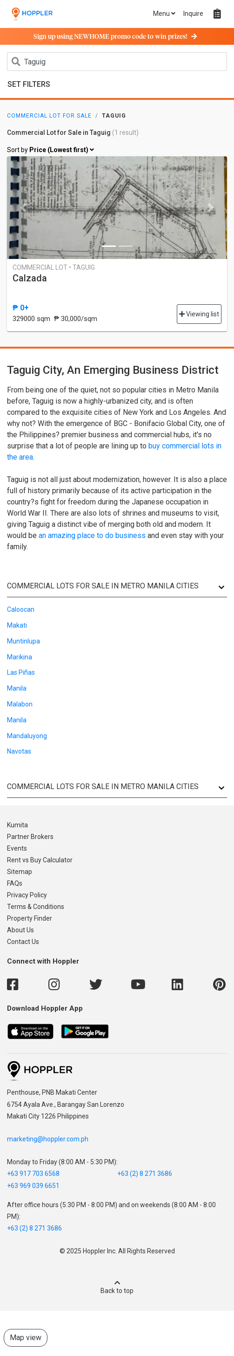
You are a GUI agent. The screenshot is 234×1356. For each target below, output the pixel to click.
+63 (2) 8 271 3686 (144, 1173)
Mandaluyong (27, 736)
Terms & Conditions (35, 906)
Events (17, 848)
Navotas (19, 751)
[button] (23, 207)
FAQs (14, 883)
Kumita (17, 825)
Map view (25, 1337)
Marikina (19, 657)
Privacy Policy (27, 895)
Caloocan (20, 609)
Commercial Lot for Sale (49, 115)
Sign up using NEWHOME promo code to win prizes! (115, 37)
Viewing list (199, 314)
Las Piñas (21, 672)
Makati (17, 625)
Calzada (30, 278)
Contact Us (23, 941)
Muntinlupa (23, 641)
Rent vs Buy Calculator (40, 860)
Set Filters (28, 84)
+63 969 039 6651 (33, 1185)
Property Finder (29, 918)
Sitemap (19, 871)
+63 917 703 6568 (33, 1173)
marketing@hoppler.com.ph (47, 1139)
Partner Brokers (30, 836)
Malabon (20, 704)
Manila (17, 688)
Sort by (50, 150)
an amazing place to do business (92, 535)
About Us (20, 930)
